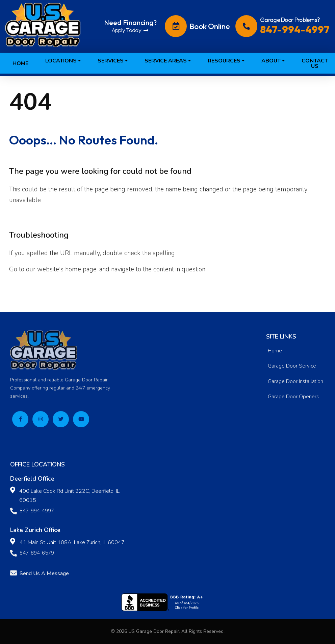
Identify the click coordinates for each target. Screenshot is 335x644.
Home (275, 350)
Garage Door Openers (293, 396)
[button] (63, 53)
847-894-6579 (32, 554)
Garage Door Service (292, 366)
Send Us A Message (39, 574)
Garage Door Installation (295, 381)
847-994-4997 (32, 511)
